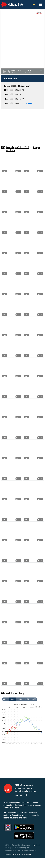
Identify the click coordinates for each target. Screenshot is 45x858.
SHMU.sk (16, 854)
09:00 (12, 699)
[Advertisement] (22, 126)
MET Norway (26, 854)
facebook (36, 845)
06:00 (5, 699)
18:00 (34, 699)
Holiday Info (10, 3)
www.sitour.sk (21, 795)
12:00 (20, 699)
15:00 (27, 699)
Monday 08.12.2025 (18, 147)
